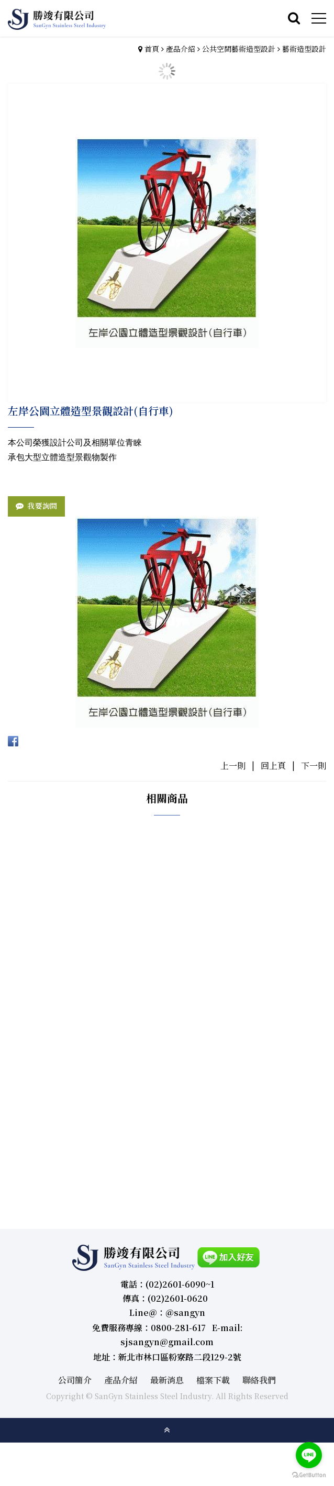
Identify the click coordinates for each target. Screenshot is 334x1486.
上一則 (233, 765)
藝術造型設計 (304, 48)
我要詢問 (42, 505)
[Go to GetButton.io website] (309, 1475)
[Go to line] (309, 1455)
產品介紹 (180, 48)
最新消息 (167, 1380)
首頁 (151, 48)
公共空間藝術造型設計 (238, 48)
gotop (167, 1430)
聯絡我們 (259, 1380)
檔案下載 (213, 1380)
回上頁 (273, 765)
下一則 (313, 765)
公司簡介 (75, 1380)
